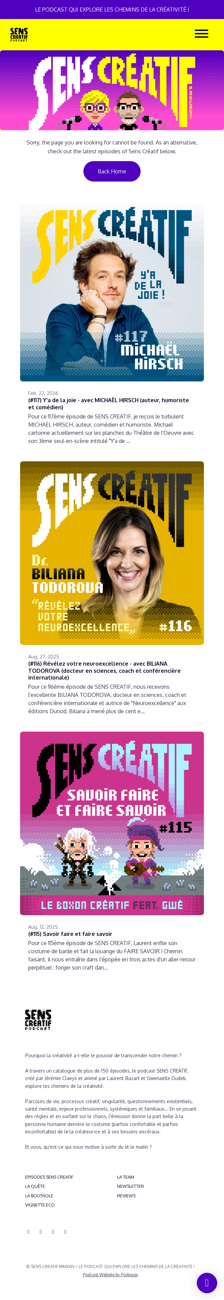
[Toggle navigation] (201, 34)
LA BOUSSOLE (39, 1195)
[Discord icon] (28, 1231)
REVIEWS (126, 1195)
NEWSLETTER (130, 1186)
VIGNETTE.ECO (40, 1205)
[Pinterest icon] (65, 1231)
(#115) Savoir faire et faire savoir (70, 933)
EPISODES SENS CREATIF (49, 1177)
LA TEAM (125, 1177)
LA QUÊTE (35, 1186)
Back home (112, 171)
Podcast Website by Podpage (110, 1274)
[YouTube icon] (53, 1231)
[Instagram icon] (40, 1231)
